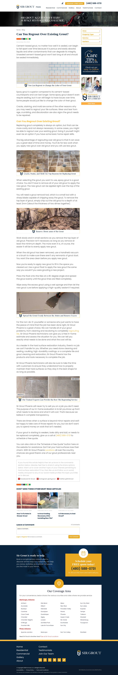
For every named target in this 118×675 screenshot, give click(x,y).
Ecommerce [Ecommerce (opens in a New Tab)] (89, 670)
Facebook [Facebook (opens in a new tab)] (45, 660)
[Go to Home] (30, 6)
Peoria (63, 611)
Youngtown (84, 623)
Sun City (63, 625)
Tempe (82, 611)
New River (64, 606)
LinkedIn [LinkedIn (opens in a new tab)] (59, 660)
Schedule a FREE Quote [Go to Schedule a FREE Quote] (75, 3)
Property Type (88, 34)
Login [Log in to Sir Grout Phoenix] (18, 537)
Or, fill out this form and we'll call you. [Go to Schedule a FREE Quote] (83, 572)
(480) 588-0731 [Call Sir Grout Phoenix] (94, 3)
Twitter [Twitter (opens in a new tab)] (49, 660)
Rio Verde (64, 620)
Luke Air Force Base (47, 625)
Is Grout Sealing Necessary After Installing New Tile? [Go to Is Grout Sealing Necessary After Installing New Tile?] (45, 516)
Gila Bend (44, 603)
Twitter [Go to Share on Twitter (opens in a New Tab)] (24, 39)
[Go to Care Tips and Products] (91, 61)
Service (85, 38)
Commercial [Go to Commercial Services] (62, 8)
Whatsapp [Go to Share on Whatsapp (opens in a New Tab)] (26, 39)
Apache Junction (26, 632)
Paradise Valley (66, 609)
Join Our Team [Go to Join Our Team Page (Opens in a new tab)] (46, 653)
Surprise (83, 609)
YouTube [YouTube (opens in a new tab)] (54, 660)
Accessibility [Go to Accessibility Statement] (20, 670)
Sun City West (84, 603)
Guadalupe (45, 614)
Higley (43, 617)
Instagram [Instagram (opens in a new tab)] (40, 660)
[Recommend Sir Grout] (91, 91)
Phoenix (63, 614)
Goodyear (44, 611)
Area (84, 31)
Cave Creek (25, 614)
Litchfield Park (45, 623)
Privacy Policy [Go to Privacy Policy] (30, 670)
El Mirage (24, 623)
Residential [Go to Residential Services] (50, 8)
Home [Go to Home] (18, 30)
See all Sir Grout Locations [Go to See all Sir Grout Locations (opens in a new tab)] (49, 636)
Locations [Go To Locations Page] (50, 450)
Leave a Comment (25, 524)
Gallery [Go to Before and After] (71, 8)
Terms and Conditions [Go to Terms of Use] (42, 670)
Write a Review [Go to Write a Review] (62, 3)
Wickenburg (84, 620)
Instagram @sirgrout (47, 479)
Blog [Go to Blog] (23, 30)
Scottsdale (64, 623)
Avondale (24, 606)
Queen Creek (65, 617)
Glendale (44, 609)
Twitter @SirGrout (66, 479)
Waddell (83, 617)
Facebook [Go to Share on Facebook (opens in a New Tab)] (22, 39)
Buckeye (24, 609)
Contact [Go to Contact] (98, 8)
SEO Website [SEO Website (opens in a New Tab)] (82, 670)
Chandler (24, 617)
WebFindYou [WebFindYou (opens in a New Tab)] (98, 670)
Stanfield (83, 632)
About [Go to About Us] (78, 8)
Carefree (24, 611)
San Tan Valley (65, 632)
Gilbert (43, 606)
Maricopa (44, 632)
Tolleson (83, 614)
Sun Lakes (83, 606)
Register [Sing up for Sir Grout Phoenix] (24, 537)
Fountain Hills (25, 625)
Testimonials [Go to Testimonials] (88, 8)
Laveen (43, 620)
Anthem (23, 603)
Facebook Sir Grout (27, 479)
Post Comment (74, 537)
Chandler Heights (27, 620)
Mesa (62, 603)
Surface (85, 41)
